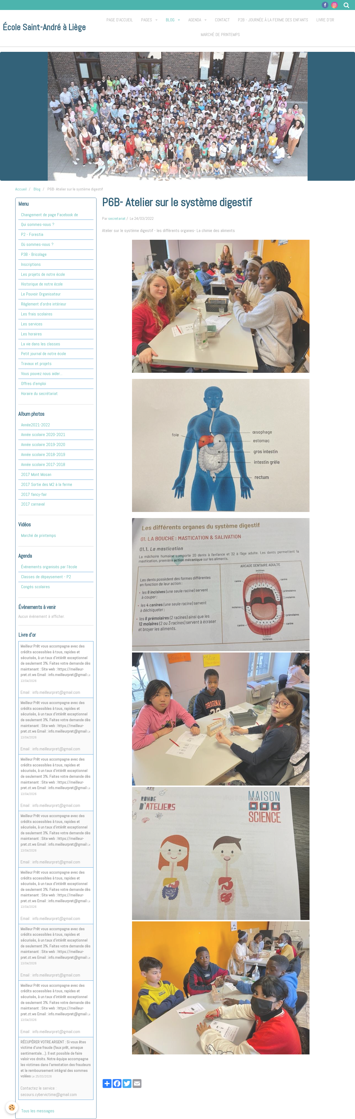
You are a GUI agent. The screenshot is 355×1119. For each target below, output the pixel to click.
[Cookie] (12, 1107)
